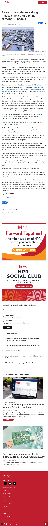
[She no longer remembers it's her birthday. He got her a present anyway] (23, 437)
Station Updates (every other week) (12, 317)
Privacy (5, 506)
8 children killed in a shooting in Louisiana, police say (22, 345)
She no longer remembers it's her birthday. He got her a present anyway (24, 455)
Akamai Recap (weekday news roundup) (14, 322)
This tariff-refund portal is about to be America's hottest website (23, 405)
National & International (9, 197)
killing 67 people (23, 89)
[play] (2, 524)
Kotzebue (4, 116)
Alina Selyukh (6, 410)
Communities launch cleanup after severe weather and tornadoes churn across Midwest (22, 339)
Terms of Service (7, 503)
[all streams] (46, 524)
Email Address (7, 310)
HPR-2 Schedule (7, 496)
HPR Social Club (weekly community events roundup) (17, 323)
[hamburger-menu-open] (2, 2)
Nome (40, 114)
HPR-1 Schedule (7, 493)
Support (5, 513)
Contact (5, 500)
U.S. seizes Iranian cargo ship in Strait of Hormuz (21, 363)
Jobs (4, 510)
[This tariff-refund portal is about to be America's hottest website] (23, 388)
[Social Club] (24, 282)
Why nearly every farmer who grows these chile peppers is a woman (24, 356)
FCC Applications (7, 516)
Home (4, 490)
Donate (43, 2)
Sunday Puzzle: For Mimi (13, 351)
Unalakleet (13, 116)
